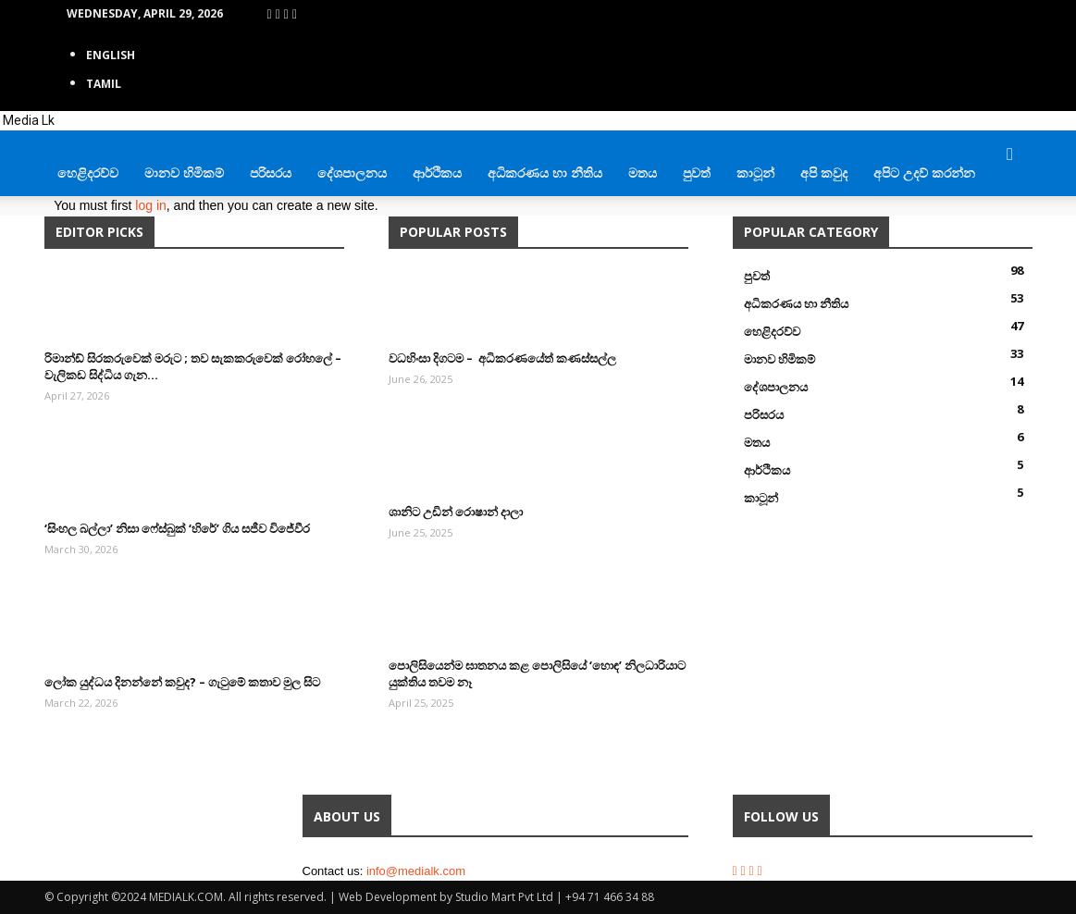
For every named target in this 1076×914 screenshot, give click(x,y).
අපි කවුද (823, 172)
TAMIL (103, 84)
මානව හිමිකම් (184, 172)
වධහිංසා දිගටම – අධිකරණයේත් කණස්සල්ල (502, 358)
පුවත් (697, 172)
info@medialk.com (415, 871)
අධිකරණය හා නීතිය (545, 172)
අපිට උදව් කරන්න (924, 172)
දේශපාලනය (352, 172)
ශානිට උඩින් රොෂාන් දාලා (456, 511)
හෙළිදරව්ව (87, 172)
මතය (642, 172)
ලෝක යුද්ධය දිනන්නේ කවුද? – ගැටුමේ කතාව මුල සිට (182, 681)
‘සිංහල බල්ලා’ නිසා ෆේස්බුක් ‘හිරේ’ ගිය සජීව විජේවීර (177, 528)
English (110, 55)
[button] (1010, 155)
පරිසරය (270, 172)
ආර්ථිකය (437, 172)
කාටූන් (755, 172)
